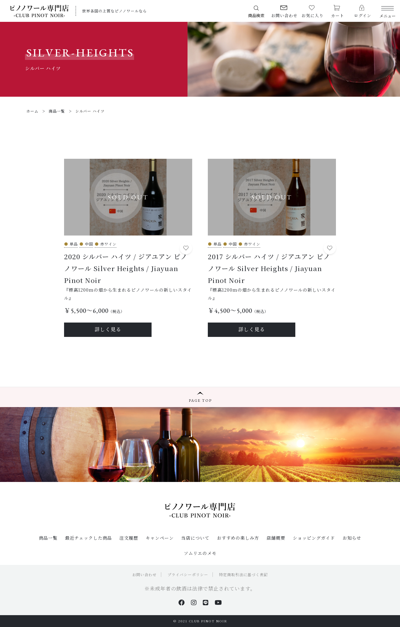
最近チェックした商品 (88, 538)
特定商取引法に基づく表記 (243, 574)
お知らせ (351, 538)
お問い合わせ (144, 574)
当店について (195, 538)
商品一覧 (48, 538)
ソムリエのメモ (200, 553)
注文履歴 (128, 538)
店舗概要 (276, 538)
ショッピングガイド (314, 538)
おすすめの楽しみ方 (238, 538)
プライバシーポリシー (188, 574)
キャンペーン (160, 538)
